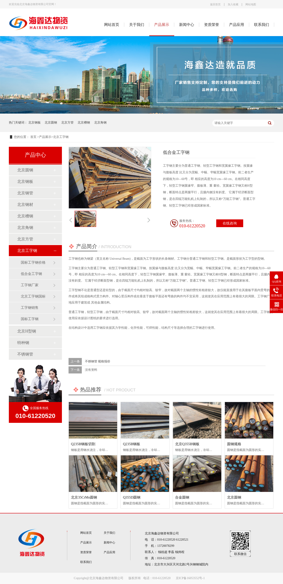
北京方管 (67, 122)
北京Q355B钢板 (187, 444)
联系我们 (261, 25)
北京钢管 (25, 193)
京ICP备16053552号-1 (190, 578)
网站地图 (250, 4)
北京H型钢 (26, 331)
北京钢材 (25, 204)
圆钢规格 (234, 444)
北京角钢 (100, 122)
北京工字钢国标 (33, 296)
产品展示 (161, 25)
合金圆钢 (182, 497)
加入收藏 (233, 4)
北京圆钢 (51, 122)
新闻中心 (186, 25)
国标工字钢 (29, 319)
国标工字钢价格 (33, 262)
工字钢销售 (29, 307)
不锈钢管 (25, 354)
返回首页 (215, 4)
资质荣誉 (211, 25)
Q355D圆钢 (131, 497)
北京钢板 (34, 122)
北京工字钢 (61, 137)
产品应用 (236, 25)
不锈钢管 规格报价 (98, 361)
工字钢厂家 (29, 285)
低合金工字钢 (31, 274)
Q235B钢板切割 (83, 444)
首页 (33, 137)
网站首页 (111, 25)
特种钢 (23, 342)
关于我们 (136, 25)
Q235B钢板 (131, 444)
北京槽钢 (84, 122)
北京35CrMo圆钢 (84, 497)
